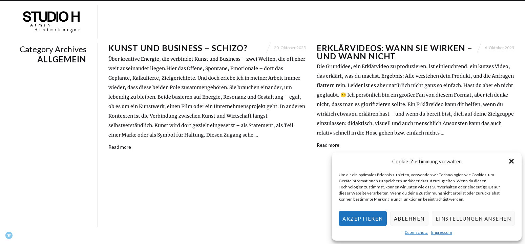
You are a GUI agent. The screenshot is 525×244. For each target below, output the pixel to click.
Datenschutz (416, 232)
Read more (119, 147)
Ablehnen (409, 219)
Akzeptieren (362, 219)
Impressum (441, 232)
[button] (511, 161)
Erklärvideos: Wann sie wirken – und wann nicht (394, 52)
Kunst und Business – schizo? (178, 48)
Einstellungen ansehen (473, 219)
